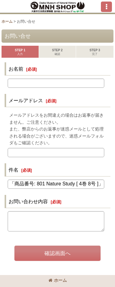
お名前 (16, 69)
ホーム (57, 280)
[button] (106, 7)
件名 (13, 170)
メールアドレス (26, 100)
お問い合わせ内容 (28, 201)
